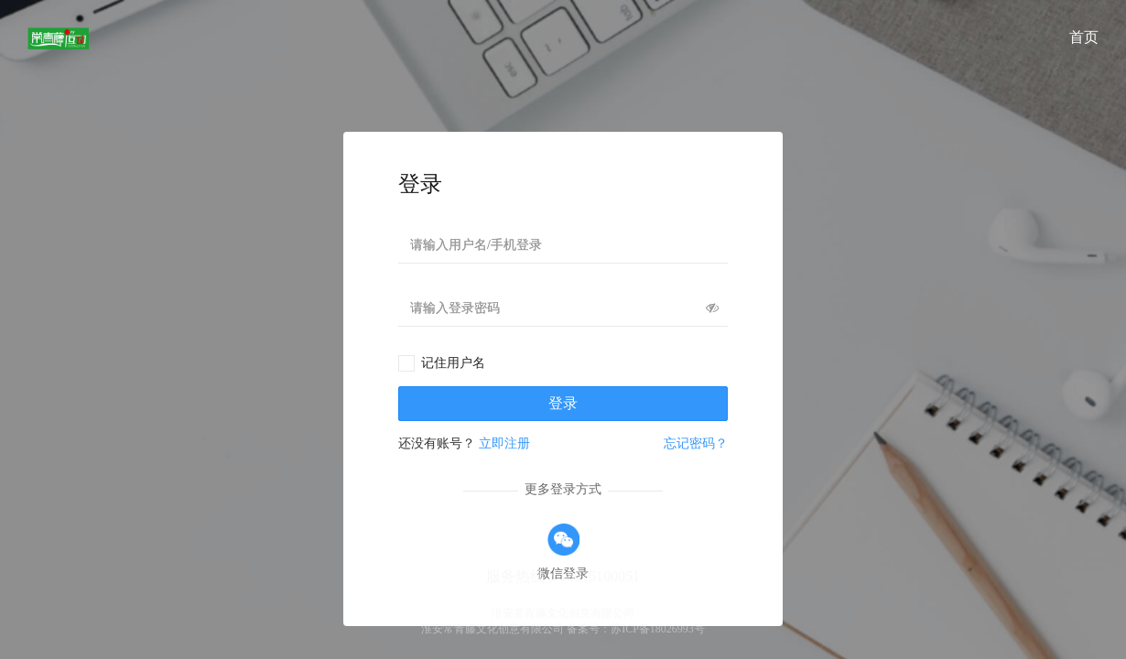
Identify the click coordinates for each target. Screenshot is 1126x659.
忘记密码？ (696, 443)
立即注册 (504, 443)
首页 (1084, 37)
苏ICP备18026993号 (658, 628)
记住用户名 (453, 363)
